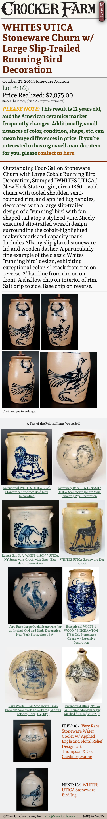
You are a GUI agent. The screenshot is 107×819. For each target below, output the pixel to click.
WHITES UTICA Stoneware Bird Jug (80, 790)
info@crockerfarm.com (63, 816)
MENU (102, 11)
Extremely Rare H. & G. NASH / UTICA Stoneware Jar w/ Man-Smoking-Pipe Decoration (79, 492)
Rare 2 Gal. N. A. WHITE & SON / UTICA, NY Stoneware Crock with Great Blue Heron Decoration (30, 559)
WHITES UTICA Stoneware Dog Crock (82, 561)
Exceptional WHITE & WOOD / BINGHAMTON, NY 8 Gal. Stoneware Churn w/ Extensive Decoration (81, 634)
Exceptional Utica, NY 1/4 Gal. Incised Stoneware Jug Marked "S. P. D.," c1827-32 (82, 710)
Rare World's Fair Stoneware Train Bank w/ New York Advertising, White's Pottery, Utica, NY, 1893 (33, 710)
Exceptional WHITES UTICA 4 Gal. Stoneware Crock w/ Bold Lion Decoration (27, 492)
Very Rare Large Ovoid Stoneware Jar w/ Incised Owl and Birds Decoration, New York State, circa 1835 (35, 630)
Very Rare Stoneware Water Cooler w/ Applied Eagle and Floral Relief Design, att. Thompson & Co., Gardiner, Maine (82, 741)
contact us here (56, 153)
